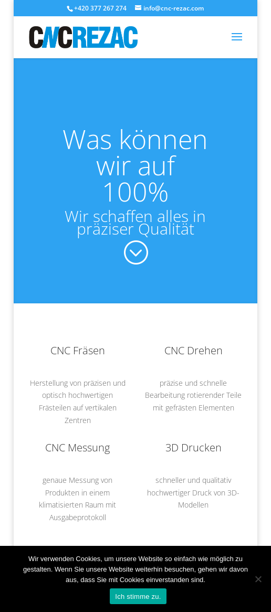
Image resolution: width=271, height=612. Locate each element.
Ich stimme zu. (138, 596)
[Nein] (258, 579)
